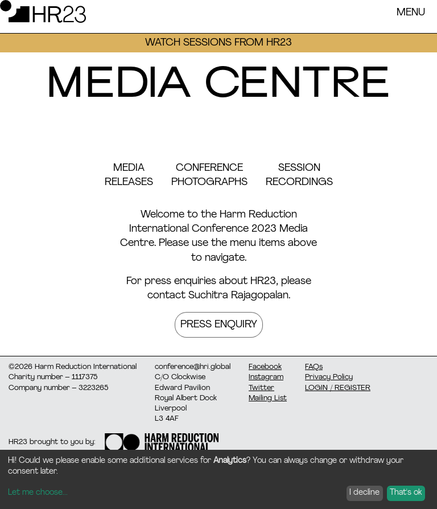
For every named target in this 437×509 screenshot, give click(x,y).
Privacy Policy (329, 377)
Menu (411, 12)
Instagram (266, 377)
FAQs (314, 367)
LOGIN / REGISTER (337, 388)
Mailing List (268, 398)
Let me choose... (38, 493)
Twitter (261, 388)
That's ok (406, 493)
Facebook (265, 367)
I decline (364, 493)
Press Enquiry (218, 324)
